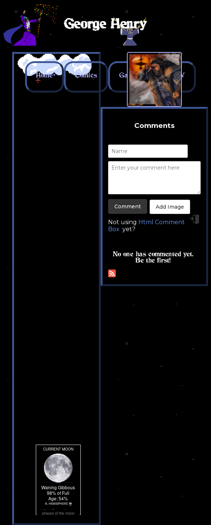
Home (44, 75)
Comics (86, 75)
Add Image (170, 207)
